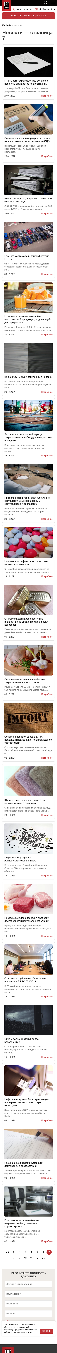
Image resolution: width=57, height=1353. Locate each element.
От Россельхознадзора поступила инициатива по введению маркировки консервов (26, 622)
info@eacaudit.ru (47, 9)
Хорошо (46, 1331)
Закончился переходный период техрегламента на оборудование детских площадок (28, 437)
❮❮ (8, 1252)
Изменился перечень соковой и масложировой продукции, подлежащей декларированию (27, 319)
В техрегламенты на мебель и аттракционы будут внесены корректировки (21, 1223)
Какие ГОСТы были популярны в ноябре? (28, 377)
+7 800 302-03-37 (25, 9)
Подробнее (47, 96)
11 (31, 1258)
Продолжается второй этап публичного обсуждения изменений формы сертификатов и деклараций (27, 501)
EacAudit (6, 26)
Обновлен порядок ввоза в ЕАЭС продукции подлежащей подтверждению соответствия (28, 740)
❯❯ (43, 1258)
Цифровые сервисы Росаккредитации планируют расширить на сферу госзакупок (26, 1102)
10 (25, 1258)
